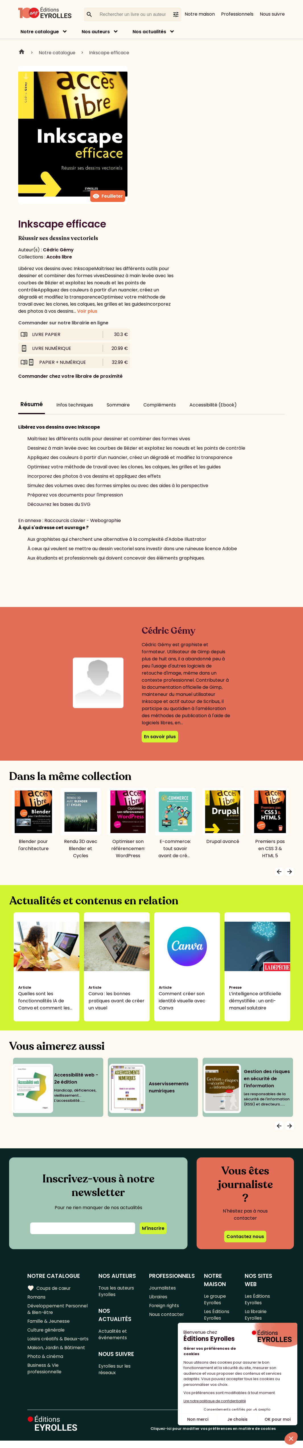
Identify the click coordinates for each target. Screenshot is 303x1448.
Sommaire (118, 405)
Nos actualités (149, 31)
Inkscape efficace (109, 52)
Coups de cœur (49, 1288)
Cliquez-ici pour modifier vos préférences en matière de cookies (213, 1436)
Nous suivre (272, 14)
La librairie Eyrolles (256, 1316)
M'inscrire (153, 1228)
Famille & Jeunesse (48, 1323)
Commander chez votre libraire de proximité (70, 376)
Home (21, 52)
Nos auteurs (96, 31)
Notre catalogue (39, 31)
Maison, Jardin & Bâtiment (56, 1351)
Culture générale (46, 1333)
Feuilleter (107, 196)
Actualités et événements (113, 1336)
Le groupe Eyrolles (215, 1300)
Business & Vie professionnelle (44, 1374)
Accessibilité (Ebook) (213, 405)
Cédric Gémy (58, 250)
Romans (36, 1297)
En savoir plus (160, 736)
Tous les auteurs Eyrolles (117, 1292)
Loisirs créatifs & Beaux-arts (58, 1342)
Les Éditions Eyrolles (216, 1316)
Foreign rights (164, 1307)
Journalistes (162, 1288)
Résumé (31, 404)
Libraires (158, 1297)
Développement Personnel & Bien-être (57, 1310)
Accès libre (59, 257)
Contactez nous (245, 1236)
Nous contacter (166, 1316)
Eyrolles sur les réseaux (115, 1372)
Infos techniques (74, 405)
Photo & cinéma (45, 1361)
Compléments (159, 405)
